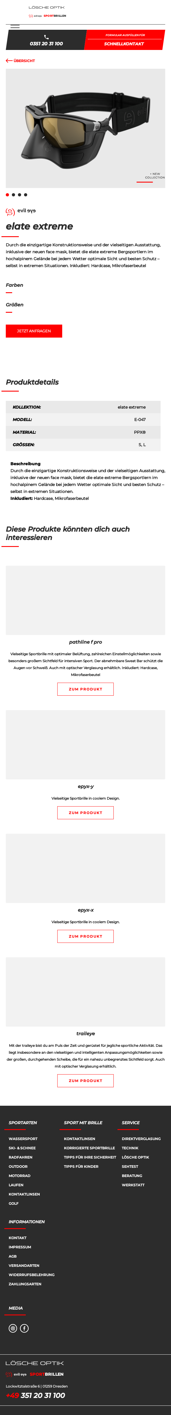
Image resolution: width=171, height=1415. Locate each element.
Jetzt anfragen (34, 331)
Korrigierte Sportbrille (89, 1148)
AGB (12, 1256)
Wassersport (23, 1139)
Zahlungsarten (25, 1284)
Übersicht (20, 61)
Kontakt (17, 1238)
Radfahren (20, 1157)
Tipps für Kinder (81, 1166)
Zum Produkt (85, 689)
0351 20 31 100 (46, 43)
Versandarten (24, 1265)
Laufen (16, 1185)
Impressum (20, 1247)
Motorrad (19, 1176)
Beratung (132, 1176)
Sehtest (130, 1166)
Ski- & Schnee (22, 1148)
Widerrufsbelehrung (31, 1275)
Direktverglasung (141, 1139)
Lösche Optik (135, 1157)
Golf (14, 1203)
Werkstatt (133, 1185)
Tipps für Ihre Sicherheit (90, 1157)
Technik (130, 1148)
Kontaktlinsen (24, 1194)
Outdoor (18, 1166)
